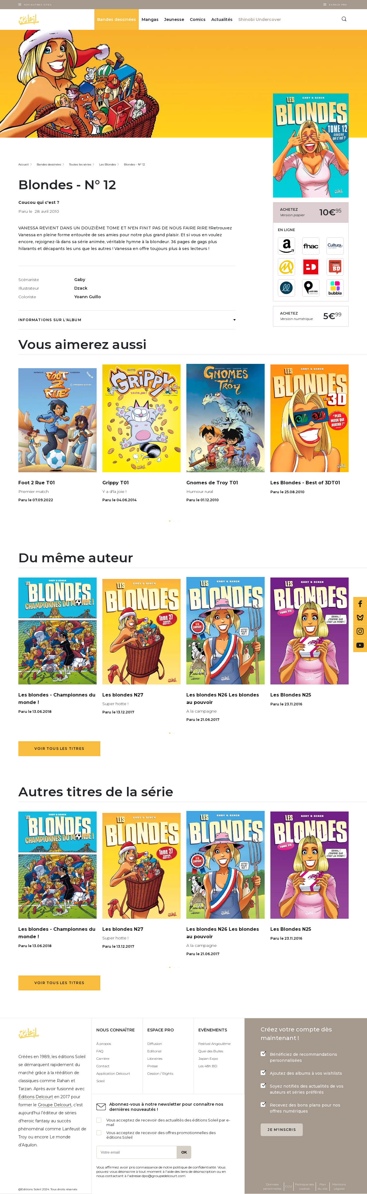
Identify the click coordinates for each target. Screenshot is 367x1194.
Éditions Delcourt (35, 1096)
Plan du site (322, 1187)
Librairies (154, 1058)
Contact (103, 1066)
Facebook (360, 604)
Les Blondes (107, 164)
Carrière (102, 1058)
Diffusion (154, 1043)
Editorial (154, 1051)
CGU (288, 1186)
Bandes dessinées (116, 19)
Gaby (79, 279)
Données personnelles (272, 1187)
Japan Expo (208, 1058)
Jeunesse (174, 19)
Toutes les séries (80, 164)
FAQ (99, 1051)
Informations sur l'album (126, 320)
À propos (103, 1043)
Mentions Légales (339, 1187)
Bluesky (360, 618)
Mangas (150, 19)
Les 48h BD (207, 1066)
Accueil (23, 164)
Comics (198, 19)
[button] (170, 521)
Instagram (360, 631)
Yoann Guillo (87, 296)
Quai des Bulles (210, 1051)
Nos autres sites (38, 4)
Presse (152, 1066)
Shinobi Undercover (259, 19)
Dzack (80, 288)
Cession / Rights (160, 1073)
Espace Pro (338, 4)
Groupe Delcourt (54, 1104)
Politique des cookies (304, 1187)
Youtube (360, 645)
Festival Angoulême (214, 1043)
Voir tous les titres (59, 748)
